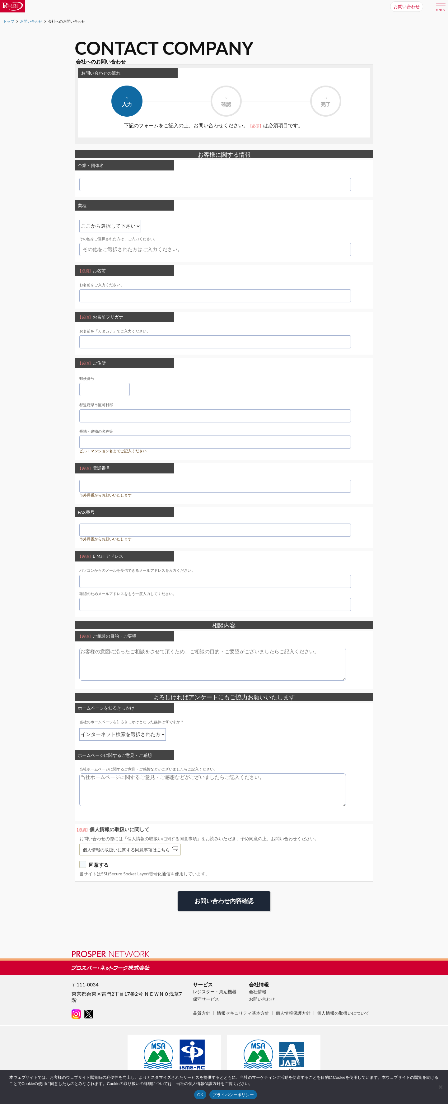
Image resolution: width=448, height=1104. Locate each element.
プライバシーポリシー (233, 1094)
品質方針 (201, 1013)
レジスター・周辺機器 (214, 991)
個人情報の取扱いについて (343, 1013)
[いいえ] (440, 1087)
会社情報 (257, 991)
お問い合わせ (262, 999)
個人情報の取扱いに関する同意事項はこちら (126, 849)
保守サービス (206, 999)
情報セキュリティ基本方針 (243, 1013)
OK (200, 1094)
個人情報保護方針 (293, 1013)
